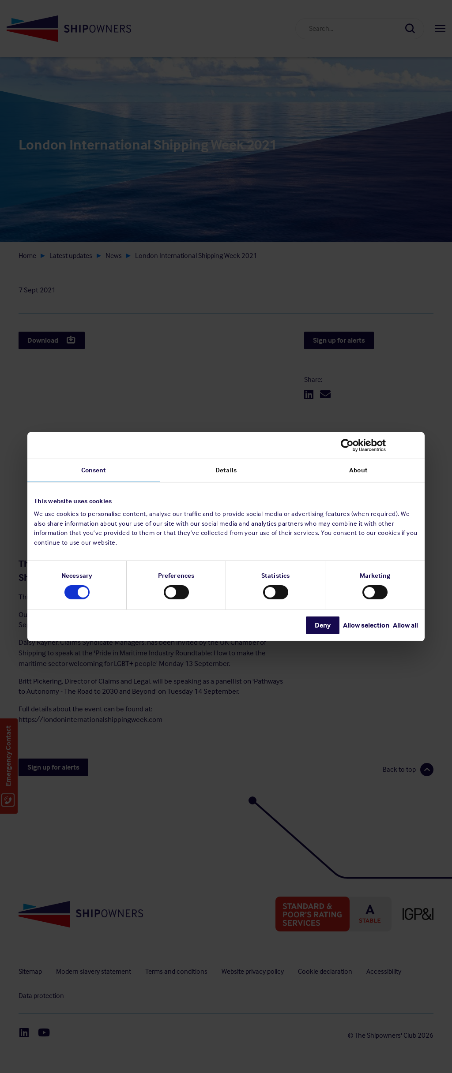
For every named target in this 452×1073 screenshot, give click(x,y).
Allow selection (366, 625)
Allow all (405, 625)
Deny (323, 625)
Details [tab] (226, 469)
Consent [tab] (93, 469)
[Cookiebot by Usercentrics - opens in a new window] (379, 445)
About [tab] (358, 469)
